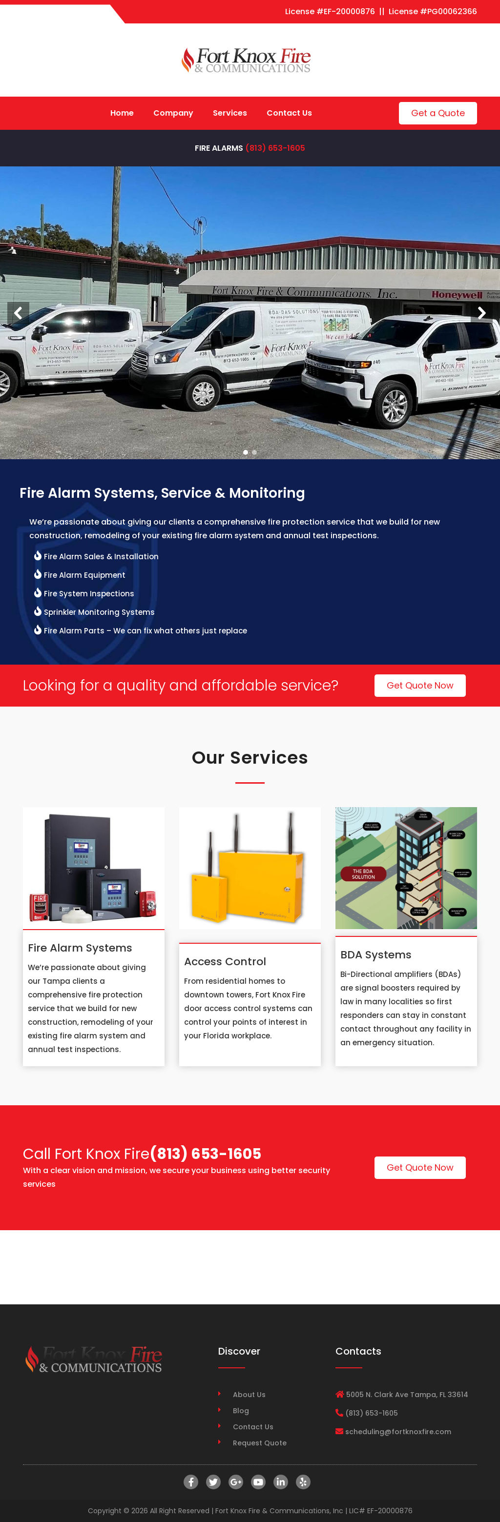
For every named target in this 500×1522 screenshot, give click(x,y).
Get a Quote (438, 113)
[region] (250, 312)
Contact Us (289, 113)
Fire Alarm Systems (80, 947)
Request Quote (260, 1443)
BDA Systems (376, 954)
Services (230, 113)
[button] (18, 313)
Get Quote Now (420, 685)
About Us (249, 1395)
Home (122, 113)
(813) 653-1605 (275, 148)
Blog (241, 1411)
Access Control (225, 961)
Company (173, 113)
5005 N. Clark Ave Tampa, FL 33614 (407, 1395)
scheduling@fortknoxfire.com (398, 1432)
